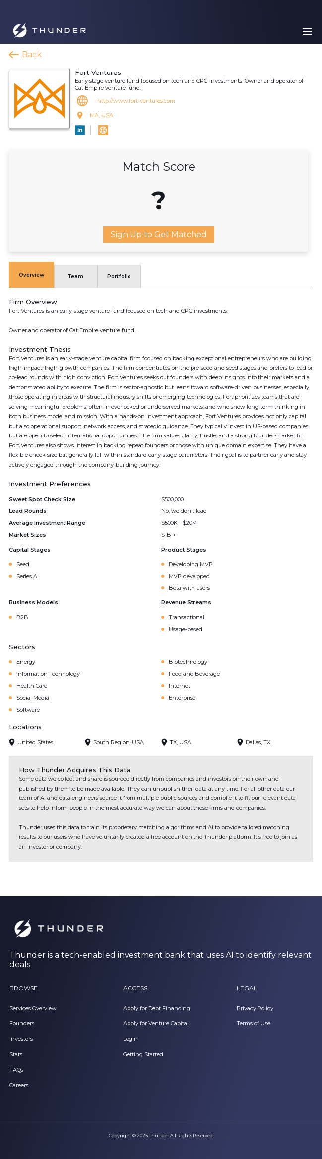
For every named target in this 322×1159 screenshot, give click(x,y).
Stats (15, 1054)
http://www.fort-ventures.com (136, 100)
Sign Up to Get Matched (159, 234)
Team (75, 276)
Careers (18, 1085)
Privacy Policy (255, 1008)
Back (32, 54)
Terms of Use (253, 1023)
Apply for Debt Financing (156, 1008)
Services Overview (33, 1008)
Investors (21, 1038)
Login (130, 1038)
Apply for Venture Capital (156, 1023)
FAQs (16, 1069)
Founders (21, 1023)
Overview (31, 275)
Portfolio (119, 276)
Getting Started (143, 1054)
